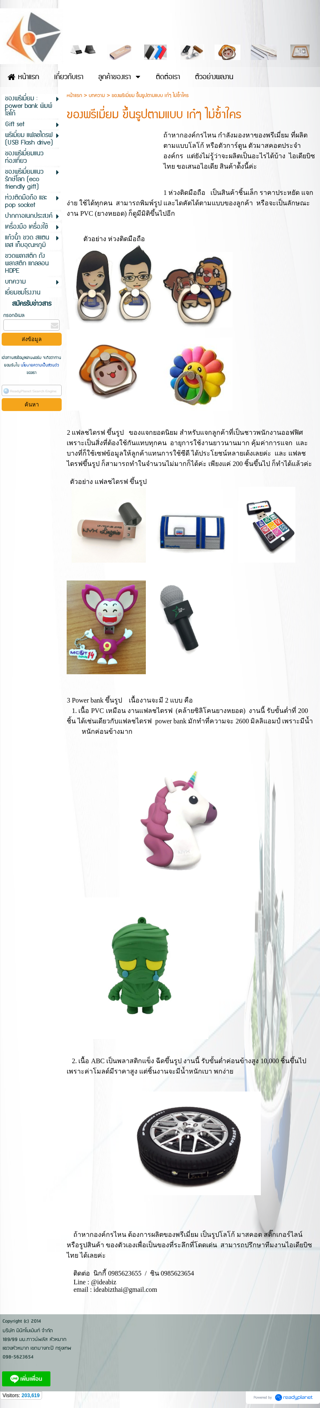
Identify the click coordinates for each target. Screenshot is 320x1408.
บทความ (97, 95)
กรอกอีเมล (14, 315)
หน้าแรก (74, 95)
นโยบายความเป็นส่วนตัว (39, 365)
